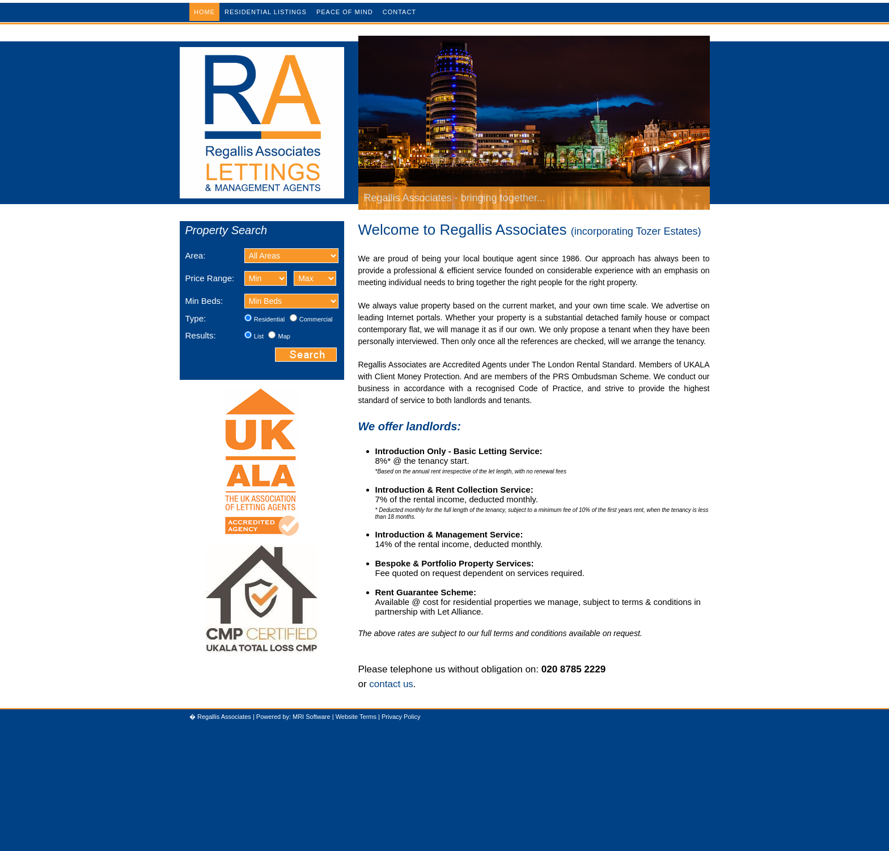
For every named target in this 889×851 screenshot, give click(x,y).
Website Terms (356, 716)
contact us (391, 684)
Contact (399, 12)
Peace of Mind (344, 12)
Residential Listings (266, 12)
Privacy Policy (401, 716)
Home (204, 12)
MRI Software (312, 716)
